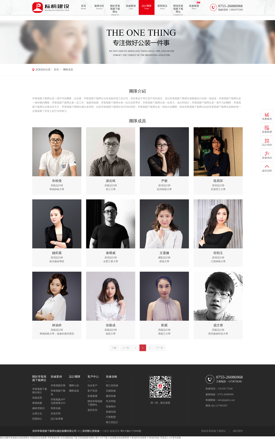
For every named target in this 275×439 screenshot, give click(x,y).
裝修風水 (111, 406)
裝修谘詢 (267, 157)
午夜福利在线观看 (138, 437)
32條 (114, 349)
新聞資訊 (162, 7)
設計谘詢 (267, 145)
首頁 (83, 7)
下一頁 (160, 349)
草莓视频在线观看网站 (18, 437)
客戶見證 (92, 390)
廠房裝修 (111, 396)
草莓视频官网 (58, 385)
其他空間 (56, 413)
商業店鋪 (56, 408)
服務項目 (99, 7)
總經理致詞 (38, 408)
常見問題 (111, 401)
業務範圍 (37, 403)
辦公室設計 (112, 422)
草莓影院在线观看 (38, 437)
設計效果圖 (57, 418)
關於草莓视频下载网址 (115, 10)
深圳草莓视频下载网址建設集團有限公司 (54, 431)
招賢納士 (37, 418)
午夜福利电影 (153, 437)
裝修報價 (194, 7)
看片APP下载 (101, 437)
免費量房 (267, 119)
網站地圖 (4, 437)
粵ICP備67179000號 (130, 431)
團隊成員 (68, 69)
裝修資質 (37, 397)
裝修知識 (111, 411)
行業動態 (111, 417)
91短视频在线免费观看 (118, 437)
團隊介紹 (74, 385)
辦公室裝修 (112, 385)
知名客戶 (92, 385)
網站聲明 (238, 431)
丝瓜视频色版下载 (69, 437)
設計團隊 (146, 7)
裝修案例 (131, 7)
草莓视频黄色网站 (86, 437)
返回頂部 (267, 170)
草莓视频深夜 (53, 437)
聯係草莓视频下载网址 (178, 10)
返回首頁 (92, 410)
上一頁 (126, 349)
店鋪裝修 (111, 390)
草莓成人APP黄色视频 (170, 437)
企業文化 (37, 413)
